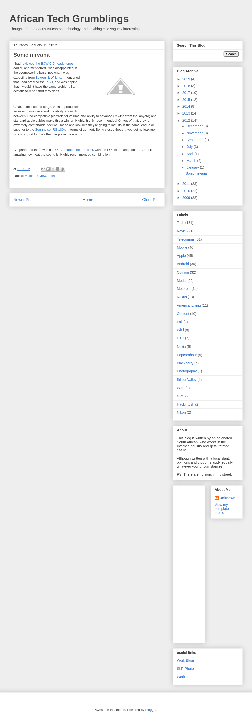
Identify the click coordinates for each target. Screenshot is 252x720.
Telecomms (186, 239)
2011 (186, 184)
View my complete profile (222, 509)
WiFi (180, 330)
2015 (186, 100)
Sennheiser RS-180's (50, 129)
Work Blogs (186, 660)
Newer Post (23, 200)
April (190, 154)
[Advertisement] (197, 562)
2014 (186, 106)
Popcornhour (187, 355)
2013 (186, 113)
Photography (187, 371)
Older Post (151, 200)
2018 (186, 86)
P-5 (48, 82)
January (193, 167)
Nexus (182, 297)
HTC (180, 338)
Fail (180, 322)
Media (29, 176)
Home (88, 200)
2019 (186, 79)
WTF (180, 388)
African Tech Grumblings (69, 18)
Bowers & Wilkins (48, 77)
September (195, 140)
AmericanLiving (189, 305)
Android (183, 264)
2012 (186, 120)
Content (183, 314)
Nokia (181, 347)
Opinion (183, 272)
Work (181, 677)
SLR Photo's (186, 669)
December (194, 126)
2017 (186, 93)
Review (40, 176)
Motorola (183, 289)
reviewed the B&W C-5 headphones (48, 63)
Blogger (150, 710)
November (194, 133)
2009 (186, 198)
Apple (181, 256)
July (190, 147)
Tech (51, 176)
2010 (186, 191)
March (191, 161)
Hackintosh (185, 404)
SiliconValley (186, 379)
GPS (180, 396)
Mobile (182, 247)
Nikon (181, 412)
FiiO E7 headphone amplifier (72, 150)
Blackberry (185, 363)
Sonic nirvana (196, 173)
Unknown (227, 498)
